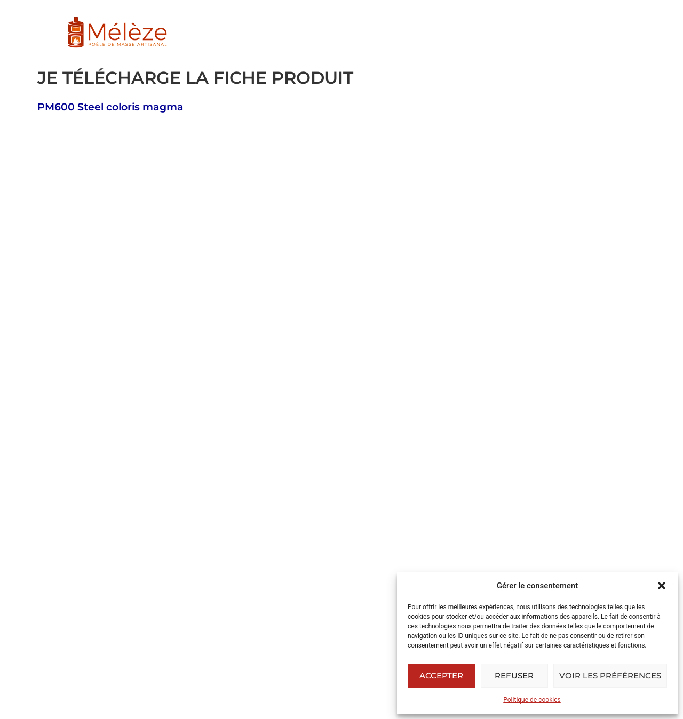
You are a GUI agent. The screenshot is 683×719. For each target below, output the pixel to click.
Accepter (441, 675)
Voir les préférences (610, 675)
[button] (661, 585)
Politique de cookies (531, 700)
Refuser (514, 675)
